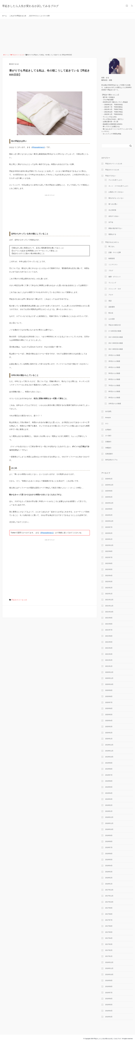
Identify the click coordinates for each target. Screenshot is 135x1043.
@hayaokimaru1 (38, 147)
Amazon (108, 417)
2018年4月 (109, 865)
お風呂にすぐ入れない (116, 192)
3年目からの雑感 (114, 361)
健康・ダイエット (115, 277)
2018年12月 (109, 817)
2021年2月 (109, 660)
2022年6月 (109, 563)
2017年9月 (109, 908)
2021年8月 (109, 624)
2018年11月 (109, 823)
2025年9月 (109, 491)
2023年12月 (109, 521)
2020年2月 (109, 733)
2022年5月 (109, 569)
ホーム (4, 16)
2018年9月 (109, 835)
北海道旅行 (109, 454)
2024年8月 (109, 509)
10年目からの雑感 (115, 403)
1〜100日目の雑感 (115, 331)
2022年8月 (109, 551)
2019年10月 (109, 757)
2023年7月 (109, 527)
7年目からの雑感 (114, 385)
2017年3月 (109, 944)
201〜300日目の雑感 (116, 343)
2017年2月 (109, 950)
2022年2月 (109, 588)
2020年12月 (109, 672)
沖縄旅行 (108, 448)
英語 (110, 301)
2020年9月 (109, 690)
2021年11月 (109, 606)
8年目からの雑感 (114, 391)
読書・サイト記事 (115, 252)
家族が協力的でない (115, 228)
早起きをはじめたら (112, 242)
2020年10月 (109, 684)
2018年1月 (109, 884)
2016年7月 (109, 992)
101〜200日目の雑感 (116, 337)
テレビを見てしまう (115, 180)
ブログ (111, 270)
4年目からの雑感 (114, 367)
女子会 (111, 222)
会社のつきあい (114, 216)
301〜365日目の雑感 (116, 349)
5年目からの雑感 (114, 373)
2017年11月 (109, 896)
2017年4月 (109, 938)
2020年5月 (109, 714)
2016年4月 (109, 1011)
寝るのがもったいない (116, 198)
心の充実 (112, 319)
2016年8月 (109, 986)
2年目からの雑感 (114, 355)
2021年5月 (109, 642)
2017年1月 (109, 956)
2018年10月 (109, 829)
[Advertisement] (67, 35)
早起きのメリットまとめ (113, 163)
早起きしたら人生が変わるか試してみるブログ (30, 5)
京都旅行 (108, 441)
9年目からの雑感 (114, 397)
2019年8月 (109, 769)
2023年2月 (109, 533)
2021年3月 (109, 654)
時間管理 (112, 258)
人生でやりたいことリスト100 (39, 16)
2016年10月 (109, 974)
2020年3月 (109, 726)
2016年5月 (109, 1004)
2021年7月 (109, 630)
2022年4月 (109, 575)
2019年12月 (109, 745)
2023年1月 (109, 539)
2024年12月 (109, 503)
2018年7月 (109, 847)
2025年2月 (109, 497)
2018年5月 (109, 859)
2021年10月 (109, 612)
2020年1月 (109, 739)
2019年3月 (109, 799)
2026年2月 (109, 479)
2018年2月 (109, 878)
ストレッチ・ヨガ (115, 289)
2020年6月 (109, 708)
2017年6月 (109, 926)
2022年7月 (109, 557)
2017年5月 (109, 932)
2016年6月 (109, 998)
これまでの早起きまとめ (17, 16)
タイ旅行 (108, 435)
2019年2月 (109, 805)
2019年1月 (109, 811)
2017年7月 (109, 920)
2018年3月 (109, 872)
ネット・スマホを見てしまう (118, 186)
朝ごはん (112, 246)
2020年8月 (109, 696)
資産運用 (112, 307)
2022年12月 (109, 545)
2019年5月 (109, 787)
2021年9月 (109, 618)
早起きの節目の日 (115, 325)
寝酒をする (112, 234)
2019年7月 (109, 775)
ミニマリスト (113, 264)
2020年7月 (109, 702)
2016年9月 (109, 980)
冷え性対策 (112, 210)
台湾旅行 (108, 429)
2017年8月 (109, 914)
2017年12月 (109, 890)
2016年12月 (109, 962)
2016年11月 (109, 968)
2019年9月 (109, 763)
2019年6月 (109, 781)
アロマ (111, 295)
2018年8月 (109, 841)
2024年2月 (109, 515)
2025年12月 (109, 485)
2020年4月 (109, 720)
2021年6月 (109, 636)
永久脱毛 (108, 411)
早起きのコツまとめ (19, 600)
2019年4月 (109, 793)
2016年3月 (109, 1017)
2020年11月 (109, 678)
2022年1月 (109, 594)
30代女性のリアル (111, 460)
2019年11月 (109, 751)
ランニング (112, 283)
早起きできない (110, 176)
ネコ (106, 423)
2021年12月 (109, 600)
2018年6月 (109, 853)
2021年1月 (109, 666)
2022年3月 (109, 581)
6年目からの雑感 (114, 379)
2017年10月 (109, 902)
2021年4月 (109, 648)
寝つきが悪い (113, 204)
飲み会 (111, 313)
